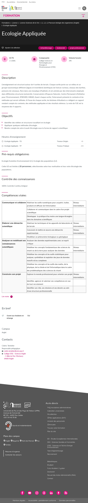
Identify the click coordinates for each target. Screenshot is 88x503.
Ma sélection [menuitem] (52, 414)
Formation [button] (11, 15)
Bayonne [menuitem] (15, 441)
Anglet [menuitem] (7, 441)
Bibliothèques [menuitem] (52, 461)
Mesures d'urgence (12, 452)
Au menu (32, 2)
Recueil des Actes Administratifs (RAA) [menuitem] (61, 475)
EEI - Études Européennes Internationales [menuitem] (62, 439)
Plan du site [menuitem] (51, 431)
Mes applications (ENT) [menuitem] (56, 418)
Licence (15, 23)
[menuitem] (22, 493)
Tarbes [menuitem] (8, 445)
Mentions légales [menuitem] (19, 500)
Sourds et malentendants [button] (18, 425)
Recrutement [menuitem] (52, 454)
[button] (76, 15)
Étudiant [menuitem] (50, 465)
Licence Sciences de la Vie (29, 23)
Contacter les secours (13, 455)
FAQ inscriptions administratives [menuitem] (59, 408)
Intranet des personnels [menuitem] (56, 421)
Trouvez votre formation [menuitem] (56, 428)
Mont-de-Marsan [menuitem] (28, 441)
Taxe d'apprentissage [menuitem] (55, 451)
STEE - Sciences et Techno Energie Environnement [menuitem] (60, 446)
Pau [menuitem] (38, 441)
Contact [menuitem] (50, 478)
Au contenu (11, 2)
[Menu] (79, 8)
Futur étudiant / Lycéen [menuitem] (56, 468)
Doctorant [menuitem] (51, 472)
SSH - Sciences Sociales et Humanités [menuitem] (61, 442)
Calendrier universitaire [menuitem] (55, 411)
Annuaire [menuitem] (51, 425)
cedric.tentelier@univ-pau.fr (14, 351)
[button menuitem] (84, 8)
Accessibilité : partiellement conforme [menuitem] (42, 500)
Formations (6, 23)
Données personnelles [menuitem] (67, 500)
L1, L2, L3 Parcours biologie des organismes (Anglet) (60, 23)
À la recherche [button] (22, 2)
